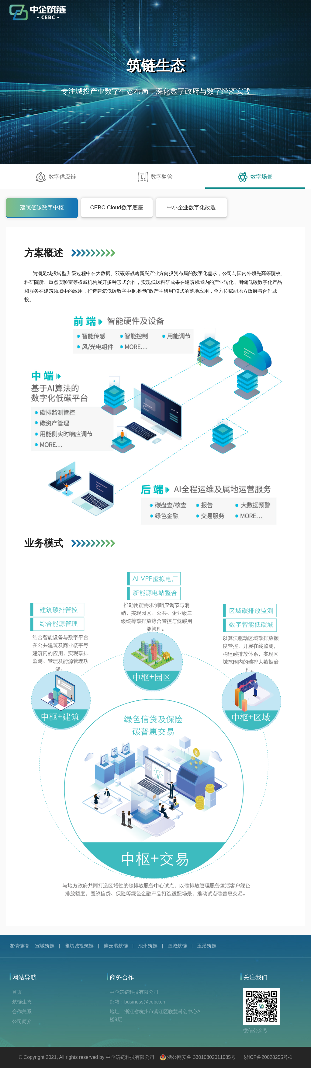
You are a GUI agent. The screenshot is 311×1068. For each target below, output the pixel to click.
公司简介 (22, 1021)
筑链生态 (22, 1001)
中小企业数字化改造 (191, 207)
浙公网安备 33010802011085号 (201, 1057)
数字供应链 (56, 177)
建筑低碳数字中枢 (42, 207)
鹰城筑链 (177, 945)
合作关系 (22, 1011)
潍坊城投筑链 (79, 945)
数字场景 (255, 177)
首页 (17, 992)
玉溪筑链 (206, 945)
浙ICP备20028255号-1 (268, 1057)
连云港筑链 (116, 945)
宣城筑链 (44, 945)
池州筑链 (147, 945)
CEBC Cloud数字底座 (116, 207)
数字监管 (155, 177)
